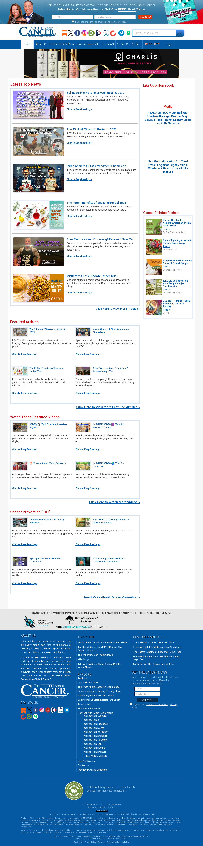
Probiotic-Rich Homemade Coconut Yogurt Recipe (177, 262)
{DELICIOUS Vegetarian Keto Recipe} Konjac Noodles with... (175, 283)
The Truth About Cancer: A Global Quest (99, 686)
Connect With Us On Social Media (95, 712)
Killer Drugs (84, 659)
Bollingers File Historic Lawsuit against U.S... (95, 92)
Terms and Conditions (99, 21)
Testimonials (84, 704)
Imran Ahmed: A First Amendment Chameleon (96, 166)
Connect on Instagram (96, 731)
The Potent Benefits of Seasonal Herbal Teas (96, 202)
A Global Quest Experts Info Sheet (96, 695)
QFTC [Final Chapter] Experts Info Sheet (99, 699)
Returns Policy (101, 810)
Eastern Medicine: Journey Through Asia (99, 691)
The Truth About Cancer (38, 32)
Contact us (84, 765)
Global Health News (88, 682)
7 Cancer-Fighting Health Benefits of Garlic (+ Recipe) (176, 304)
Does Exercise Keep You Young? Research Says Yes (100, 239)
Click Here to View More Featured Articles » (108, 407)
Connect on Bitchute (95, 751)
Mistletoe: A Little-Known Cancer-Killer (92, 276)
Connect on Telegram (95, 739)
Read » (166, 229)
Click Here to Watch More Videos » (114, 502)
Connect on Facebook (96, 723)
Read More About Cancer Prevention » (112, 597)
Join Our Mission (87, 761)
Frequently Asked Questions (93, 769)
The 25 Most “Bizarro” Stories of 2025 (91, 129)
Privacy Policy (119, 21)
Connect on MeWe (94, 727)
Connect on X (91, 719)
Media (168, 107)
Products (83, 678)
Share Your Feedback (89, 708)
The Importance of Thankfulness (95, 654)
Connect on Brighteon (96, 735)
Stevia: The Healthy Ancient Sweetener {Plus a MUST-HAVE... (177, 223)
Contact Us (78, 842)
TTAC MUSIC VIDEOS (95, 755)
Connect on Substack (95, 715)
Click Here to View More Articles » (118, 308)
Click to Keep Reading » (79, 109)
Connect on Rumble (94, 747)
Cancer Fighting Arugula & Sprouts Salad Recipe (177, 241)
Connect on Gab (93, 743)
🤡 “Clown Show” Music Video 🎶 (47, 463)
